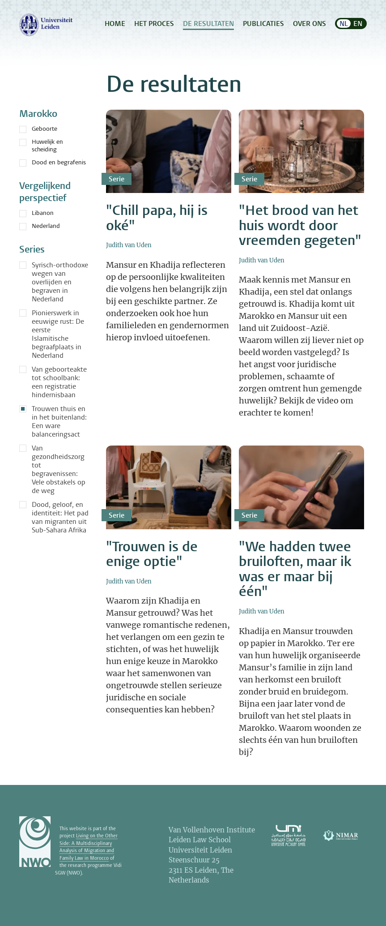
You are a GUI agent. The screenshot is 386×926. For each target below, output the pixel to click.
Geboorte (38, 129)
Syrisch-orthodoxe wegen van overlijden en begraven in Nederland (60, 282)
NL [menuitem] (343, 23)
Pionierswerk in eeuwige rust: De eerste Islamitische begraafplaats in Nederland (58, 334)
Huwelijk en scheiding (41, 145)
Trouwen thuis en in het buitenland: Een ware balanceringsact (59, 421)
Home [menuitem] (115, 23)
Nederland (39, 226)
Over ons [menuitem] (309, 23)
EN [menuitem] (357, 23)
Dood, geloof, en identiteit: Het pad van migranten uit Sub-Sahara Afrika (60, 517)
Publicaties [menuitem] (263, 23)
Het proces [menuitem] (154, 23)
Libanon (36, 213)
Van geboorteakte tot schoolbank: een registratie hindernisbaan (59, 382)
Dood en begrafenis (52, 162)
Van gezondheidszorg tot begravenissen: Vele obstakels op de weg (58, 469)
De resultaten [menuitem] (208, 23)
